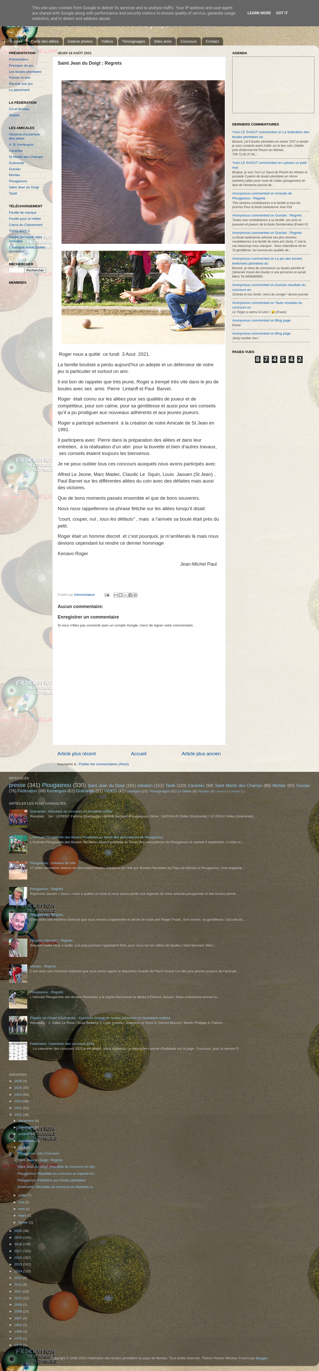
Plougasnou (18, 181)
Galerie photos (80, 41)
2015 (18, 1264)
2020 (18, 1231)
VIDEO (110, 791)
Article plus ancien (201, 753)
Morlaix (14, 175)
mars (22, 1215)
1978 (18, 1338)
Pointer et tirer (20, 77)
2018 (18, 1244)
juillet (22, 1195)
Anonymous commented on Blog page (261, 320)
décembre (26, 1121)
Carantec (16, 151)
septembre (27, 1141)
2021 (18, 1115)
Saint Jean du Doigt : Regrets (40, 1160)
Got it (282, 13)
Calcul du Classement (25, 225)
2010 (18, 1298)
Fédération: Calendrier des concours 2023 (62, 1044)
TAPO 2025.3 (19, 231)
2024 (18, 1094)
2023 (18, 1101)
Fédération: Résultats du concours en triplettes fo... (56, 1187)
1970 (18, 1345)
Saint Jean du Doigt (24, 187)
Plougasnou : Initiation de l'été (53, 863)
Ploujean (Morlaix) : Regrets (51, 940)
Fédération (27, 791)
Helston (235, 791)
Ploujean (204, 791)
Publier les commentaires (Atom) (104, 764)
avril (22, 1209)
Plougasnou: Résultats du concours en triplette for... (57, 1173)
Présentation (18, 59)
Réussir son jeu (21, 84)
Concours (188, 41)
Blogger (261, 1358)
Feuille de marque (22, 212)
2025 (18, 1088)
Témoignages (133, 41)
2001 (18, 1325)
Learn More (259, 13)
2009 (18, 1305)
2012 (18, 1284)
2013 (18, 1278)
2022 (18, 1108)
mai (21, 1202)
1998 (18, 1331)
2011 (18, 1291)
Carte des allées (45, 41)
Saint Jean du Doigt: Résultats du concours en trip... (57, 1167)
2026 (18, 1081)
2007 (18, 1318)
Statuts (14, 115)
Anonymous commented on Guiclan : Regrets (267, 215)
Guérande (16, 163)
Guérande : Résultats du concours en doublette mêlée (71, 811)
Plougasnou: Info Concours (38, 1153)
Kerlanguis (56, 791)
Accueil (16, 41)
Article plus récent (76, 753)
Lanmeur (220, 791)
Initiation (145, 785)
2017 (18, 1251)
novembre (26, 1127)
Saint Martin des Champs (238, 785)
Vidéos (107, 41)
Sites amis (162, 41)
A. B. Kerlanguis (21, 144)
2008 (18, 1311)
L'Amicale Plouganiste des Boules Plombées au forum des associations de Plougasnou (96, 837)
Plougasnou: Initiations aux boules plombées (52, 1180)
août (22, 1147)
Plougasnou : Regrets (46, 889)
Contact (212, 41)
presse (17, 785)
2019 (18, 1237)
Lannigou (134, 791)
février (23, 1222)
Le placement (19, 90)
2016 (18, 1258)
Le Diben (184, 791)
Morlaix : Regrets (43, 966)
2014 (18, 1271)
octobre (24, 1134)
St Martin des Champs (26, 157)
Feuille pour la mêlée (25, 219)
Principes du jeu (21, 65)
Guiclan (15, 169)
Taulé (13, 193)
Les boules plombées (25, 72)
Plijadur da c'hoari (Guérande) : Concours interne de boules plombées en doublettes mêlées (100, 1018)
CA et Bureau (19, 109)
